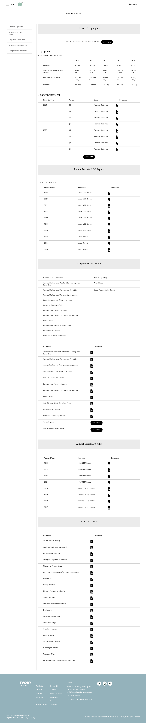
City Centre (39, 690)
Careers (52, 701)
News (38, 701)
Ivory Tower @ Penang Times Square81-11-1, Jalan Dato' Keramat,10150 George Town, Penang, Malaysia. (79, 689)
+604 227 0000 (76, 699)
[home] (20, 4)
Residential (39, 686)
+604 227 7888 (87, 699)
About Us (39, 693)
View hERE (107, 42)
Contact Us (133, 4)
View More (89, 157)
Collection (53, 690)
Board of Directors (56, 693)
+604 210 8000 (75, 696)
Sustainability (54, 697)
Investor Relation (41, 704)
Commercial (54, 686)
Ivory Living (39, 697)
